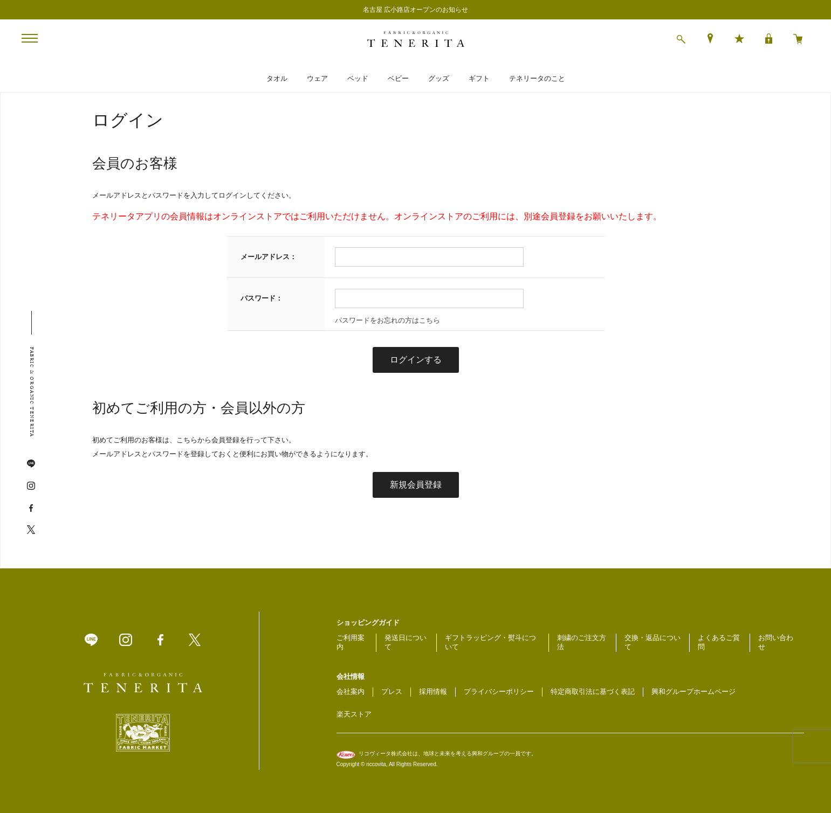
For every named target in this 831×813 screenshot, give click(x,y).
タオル (276, 78)
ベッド (357, 78)
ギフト (479, 78)
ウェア (317, 78)
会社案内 (350, 691)
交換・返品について (652, 642)
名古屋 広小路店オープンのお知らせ (415, 9)
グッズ (438, 78)
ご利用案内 (350, 642)
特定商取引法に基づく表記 (593, 691)
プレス (391, 691)
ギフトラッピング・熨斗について (490, 642)
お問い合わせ (775, 642)
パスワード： (262, 298)
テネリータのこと (537, 78)
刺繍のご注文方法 (581, 642)
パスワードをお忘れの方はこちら (387, 320)
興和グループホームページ (693, 691)
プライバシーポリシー (499, 691)
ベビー (398, 78)
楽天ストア (354, 714)
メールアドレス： (269, 257)
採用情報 (433, 691)
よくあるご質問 (719, 642)
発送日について (405, 642)
